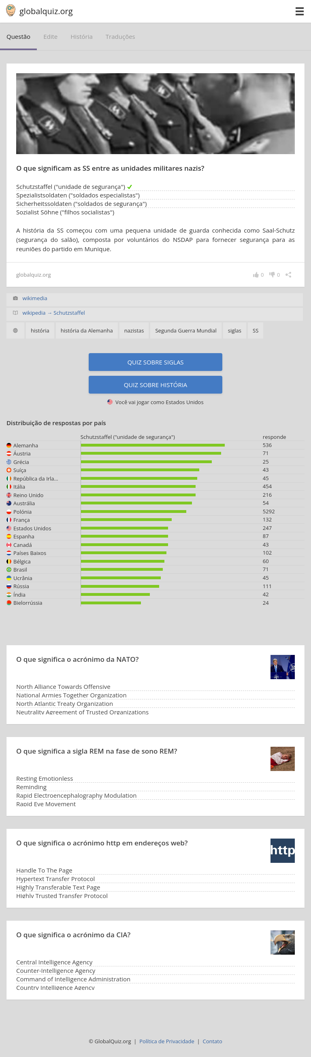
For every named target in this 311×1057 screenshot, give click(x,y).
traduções (120, 36)
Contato (212, 1041)
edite (50, 36)
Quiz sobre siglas (155, 362)
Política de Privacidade (166, 1041)
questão (18, 36)
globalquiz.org (46, 11)
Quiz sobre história (155, 385)
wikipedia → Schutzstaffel (53, 312)
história (81, 36)
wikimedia (34, 298)
